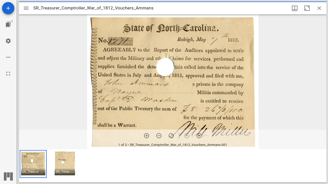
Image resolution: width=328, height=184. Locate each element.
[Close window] (319, 8)
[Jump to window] (8, 24)
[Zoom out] (159, 136)
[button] (33, 164)
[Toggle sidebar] (26, 8)
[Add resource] (8, 8)
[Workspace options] (8, 57)
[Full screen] (8, 73)
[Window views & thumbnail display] (295, 8)
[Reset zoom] (171, 136)
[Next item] (199, 136)
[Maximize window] (307, 8)
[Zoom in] (146, 136)
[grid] (172, 165)
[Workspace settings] (8, 41)
